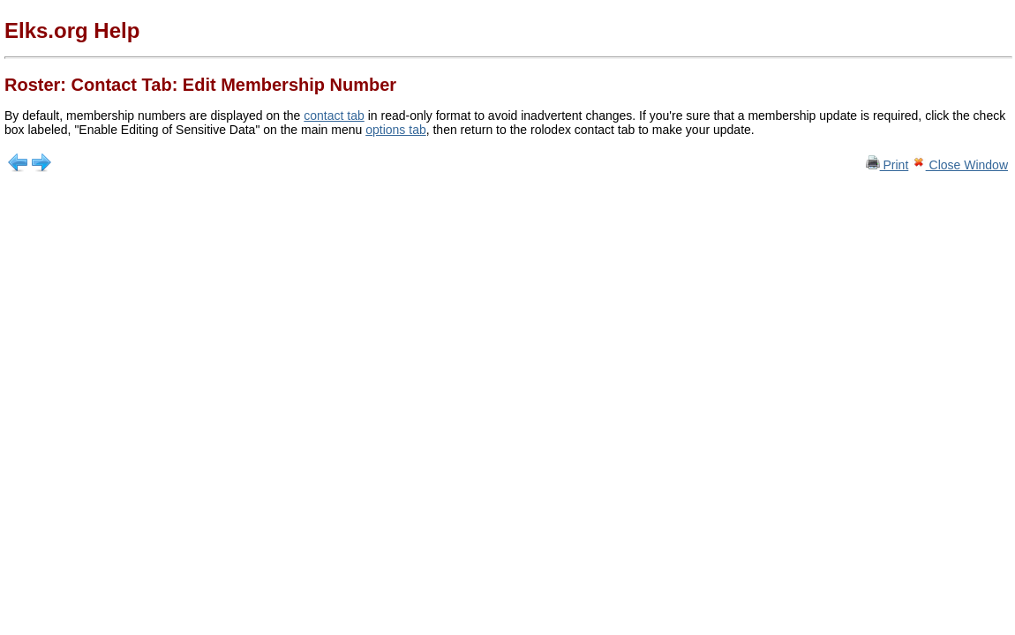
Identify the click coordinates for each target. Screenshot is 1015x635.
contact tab (334, 115)
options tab (395, 130)
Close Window (960, 165)
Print (887, 165)
